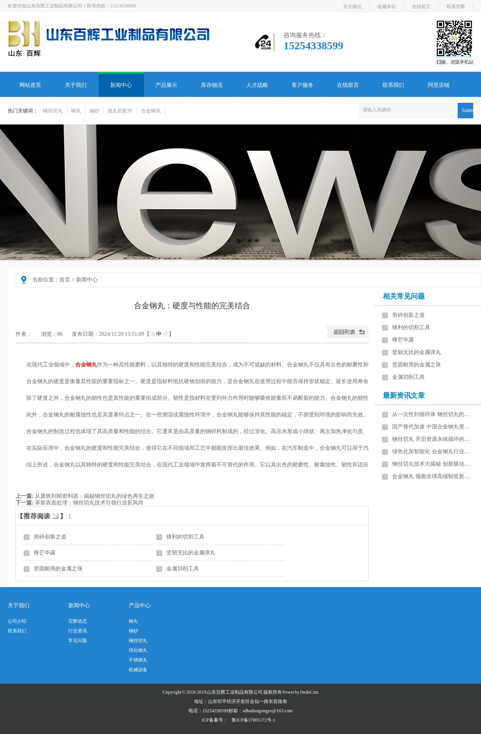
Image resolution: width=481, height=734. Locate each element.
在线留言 (421, 6)
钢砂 (94, 111)
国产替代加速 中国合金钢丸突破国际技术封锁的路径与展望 (433, 427)
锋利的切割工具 (185, 537)
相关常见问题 (404, 296)
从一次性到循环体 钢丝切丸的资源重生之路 (433, 414)
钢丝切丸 (53, 111)
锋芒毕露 (44, 553)
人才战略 (257, 85)
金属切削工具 (182, 569)
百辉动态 (77, 621)
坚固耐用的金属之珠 (58, 569)
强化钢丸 (138, 650)
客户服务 (302, 85)
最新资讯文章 (404, 395)
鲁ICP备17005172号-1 (253, 720)
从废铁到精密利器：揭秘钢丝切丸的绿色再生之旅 (94, 496)
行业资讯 (77, 631)
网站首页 (30, 85)
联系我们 (393, 85)
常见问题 (77, 640)
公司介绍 (17, 621)
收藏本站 (386, 6)
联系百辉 (455, 6)
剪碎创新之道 (50, 537)
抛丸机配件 (120, 111)
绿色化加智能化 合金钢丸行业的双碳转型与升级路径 (433, 451)
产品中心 (140, 605)
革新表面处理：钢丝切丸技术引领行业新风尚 (89, 503)
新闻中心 (121, 85)
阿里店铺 (439, 85)
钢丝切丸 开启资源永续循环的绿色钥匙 (433, 439)
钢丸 (76, 111)
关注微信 (352, 6)
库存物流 (212, 85)
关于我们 (76, 85)
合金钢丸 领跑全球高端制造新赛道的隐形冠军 (433, 476)
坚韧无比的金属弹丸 (190, 553)
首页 (64, 280)
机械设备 (138, 669)
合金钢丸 (151, 111)
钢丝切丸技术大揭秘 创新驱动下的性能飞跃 (433, 464)
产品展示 (166, 85)
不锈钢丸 (138, 660)
